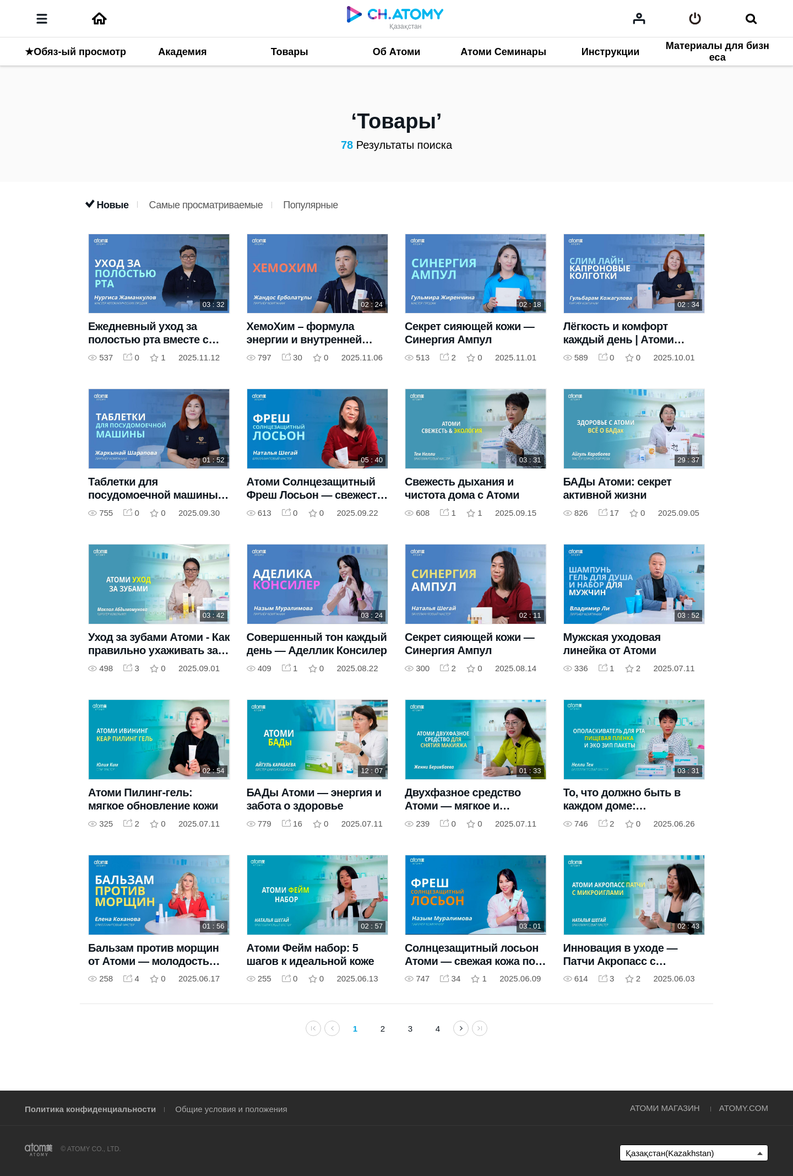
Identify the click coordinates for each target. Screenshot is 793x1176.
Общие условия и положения (231, 1109)
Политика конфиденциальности (90, 1109)
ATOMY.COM (743, 1108)
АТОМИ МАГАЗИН (665, 1108)
